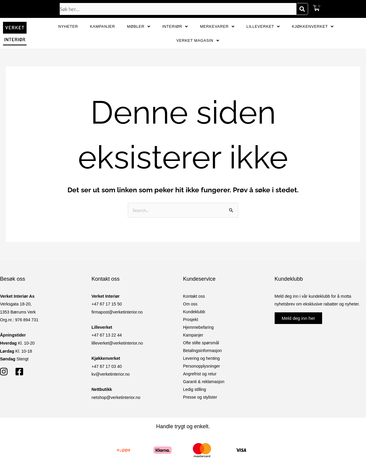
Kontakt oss (194, 296)
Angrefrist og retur (199, 373)
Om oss (190, 304)
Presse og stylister (200, 397)
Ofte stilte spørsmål (201, 342)
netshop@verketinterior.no (116, 397)
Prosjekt (190, 319)
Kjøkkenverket (313, 26)
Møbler (138, 26)
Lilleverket (263, 26)
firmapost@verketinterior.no (117, 312)
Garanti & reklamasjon (203, 381)
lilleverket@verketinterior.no (117, 343)
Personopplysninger (201, 366)
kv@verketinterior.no (111, 374)
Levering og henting (201, 358)
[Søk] (302, 9)
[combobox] (178, 9)
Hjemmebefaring (198, 327)
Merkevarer (217, 26)
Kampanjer (102, 26)
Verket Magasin (197, 40)
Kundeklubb (194, 311)
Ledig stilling (194, 389)
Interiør (175, 26)
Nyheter (68, 26)
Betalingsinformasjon (202, 350)
